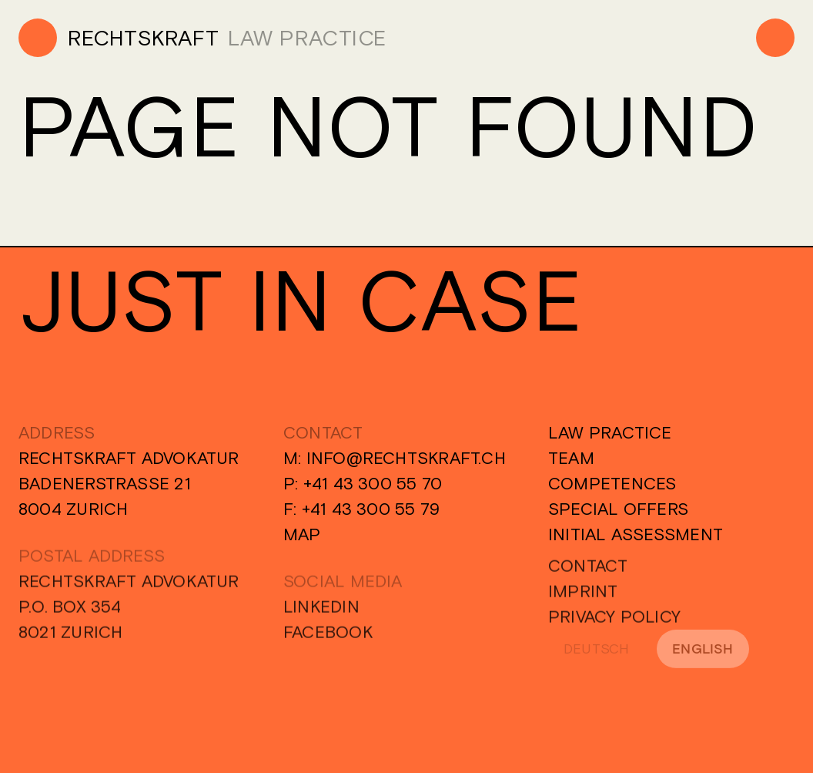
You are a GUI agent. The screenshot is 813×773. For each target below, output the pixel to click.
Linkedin (321, 616)
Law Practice (610, 432)
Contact (588, 575)
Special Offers (618, 509)
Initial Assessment (635, 534)
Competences (612, 483)
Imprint (583, 600)
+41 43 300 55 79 (371, 509)
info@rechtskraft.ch (406, 458)
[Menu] (775, 37)
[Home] (118, 37)
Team (571, 458)
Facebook (328, 641)
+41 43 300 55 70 (373, 483)
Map (302, 534)
